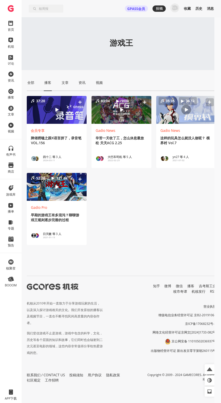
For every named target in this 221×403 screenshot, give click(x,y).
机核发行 (198, 291)
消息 (210, 8)
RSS (213, 291)
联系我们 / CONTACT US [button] (46, 375)
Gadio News (105, 130)
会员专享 (38, 130)
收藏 (187, 8)
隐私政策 (113, 375)
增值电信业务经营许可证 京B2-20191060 (187, 315)
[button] (56, 110)
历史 (198, 8)
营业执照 (209, 306)
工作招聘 (52, 380)
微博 (167, 286)
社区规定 (34, 380)
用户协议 (95, 375)
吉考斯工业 (207, 286)
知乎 (156, 286)
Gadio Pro (39, 207)
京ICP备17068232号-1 (200, 324)
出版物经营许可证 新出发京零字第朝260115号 (183, 351)
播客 (190, 286)
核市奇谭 (180, 291)
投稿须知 (76, 375)
